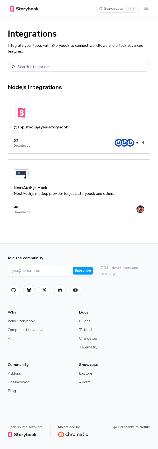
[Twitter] (44, 290)
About (84, 382)
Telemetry (88, 347)
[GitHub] (13, 290)
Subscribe (83, 270)
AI (10, 338)
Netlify (145, 427)
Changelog (88, 338)
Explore (85, 373)
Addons (14, 373)
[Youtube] (75, 290)
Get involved (18, 382)
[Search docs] (117, 9)
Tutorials (86, 329)
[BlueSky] (29, 290)
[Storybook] (60, 290)
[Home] (23, 9)
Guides (85, 321)
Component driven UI (25, 329)
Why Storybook (21, 321)
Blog (12, 391)
